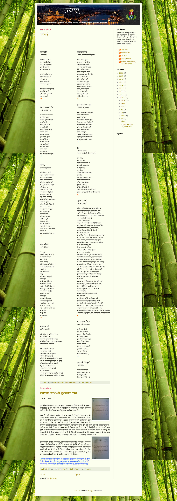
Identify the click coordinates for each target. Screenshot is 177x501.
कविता (84, 383)
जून (122, 109)
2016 (121, 79)
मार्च (122, 119)
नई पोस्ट (43, 474)
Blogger (91, 491)
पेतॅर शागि (124, 56)
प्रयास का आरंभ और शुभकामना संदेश (58, 393)
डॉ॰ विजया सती (125, 53)
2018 (121, 73)
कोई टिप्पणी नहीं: (45, 469)
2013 (121, 88)
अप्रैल (123, 116)
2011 (121, 94)
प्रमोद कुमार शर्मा (126, 59)
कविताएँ (44, 34)
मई (122, 112)
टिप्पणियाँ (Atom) (52, 478)
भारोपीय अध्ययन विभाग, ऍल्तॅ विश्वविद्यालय (128, 63)
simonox (77, 491)
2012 (121, 91)
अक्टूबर (123, 100)
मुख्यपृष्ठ (78, 474)
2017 (121, 76)
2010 (121, 97)
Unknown (124, 50)
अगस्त (123, 103)
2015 (121, 82)
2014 (121, 85)
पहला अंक (89, 383)
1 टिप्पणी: (43, 383)
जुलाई (123, 106)
